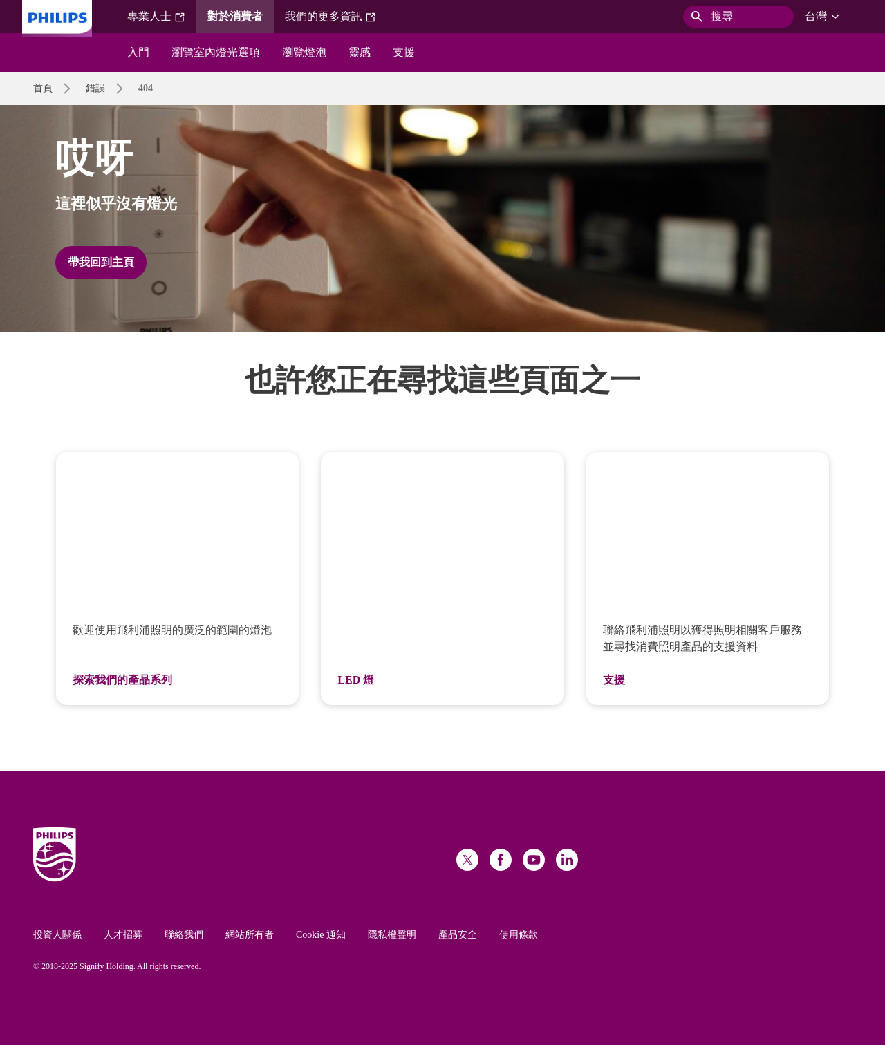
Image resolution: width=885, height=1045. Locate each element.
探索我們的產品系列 (122, 680)
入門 (138, 52)
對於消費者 (235, 16)
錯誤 (95, 88)
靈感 (359, 52)
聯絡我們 (184, 935)
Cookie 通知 (321, 935)
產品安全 (457, 935)
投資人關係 (57, 935)
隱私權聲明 (392, 935)
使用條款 (518, 935)
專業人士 (156, 16)
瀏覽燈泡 (304, 52)
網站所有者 (249, 935)
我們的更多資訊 (330, 16)
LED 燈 (355, 680)
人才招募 (123, 935)
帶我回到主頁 (101, 262)
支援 (404, 52)
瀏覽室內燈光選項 (215, 52)
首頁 (43, 88)
